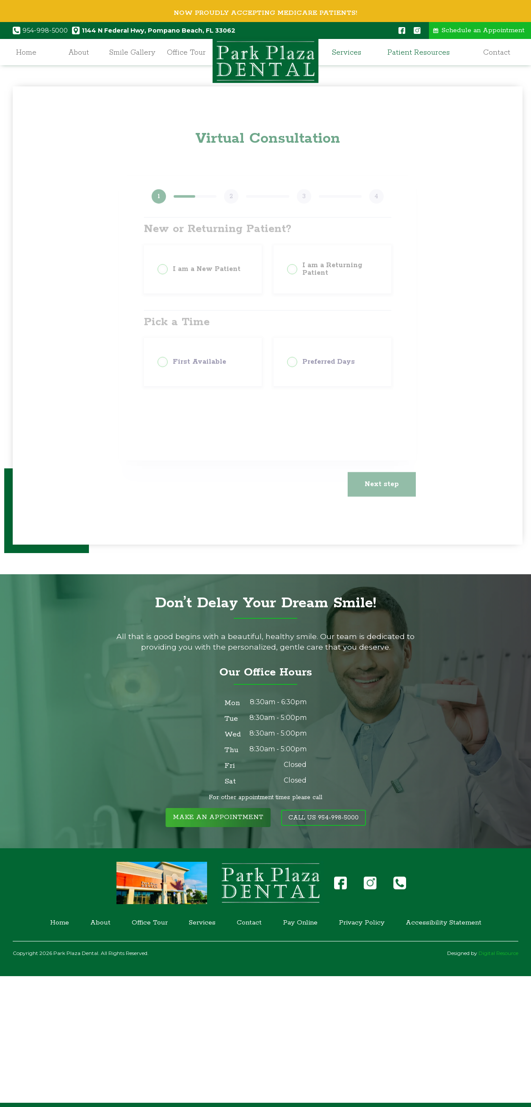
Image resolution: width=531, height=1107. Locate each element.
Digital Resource (498, 953)
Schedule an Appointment (483, 30)
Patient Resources (418, 52)
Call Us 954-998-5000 (323, 818)
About (79, 52)
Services (346, 52)
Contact (496, 52)
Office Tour (186, 52)
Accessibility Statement (443, 923)
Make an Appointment (218, 817)
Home (26, 52)
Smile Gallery (132, 52)
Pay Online (300, 923)
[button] (348, 52)
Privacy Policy (361, 923)
